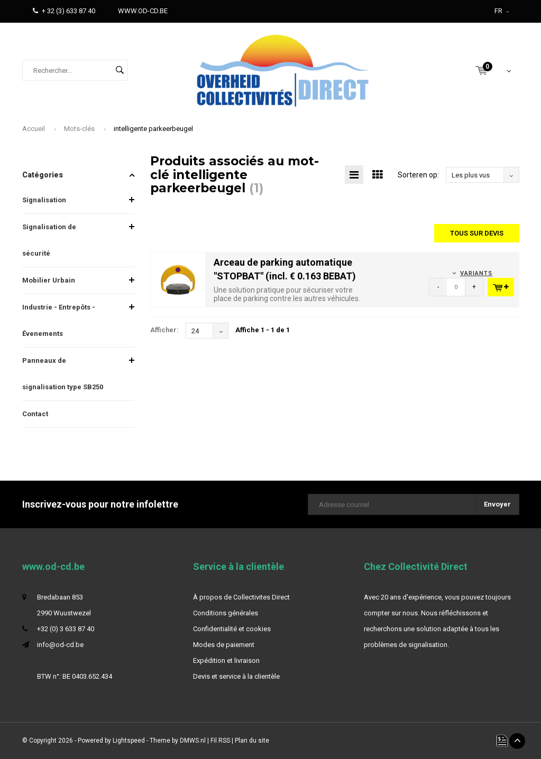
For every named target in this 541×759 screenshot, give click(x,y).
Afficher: (164, 330)
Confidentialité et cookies (232, 629)
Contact (35, 414)
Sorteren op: (418, 175)
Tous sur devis (476, 233)
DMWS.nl (193, 740)
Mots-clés (79, 129)
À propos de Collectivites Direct (241, 597)
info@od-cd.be (60, 645)
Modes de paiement (223, 645)
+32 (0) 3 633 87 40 (65, 629)
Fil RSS (220, 740)
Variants (476, 273)
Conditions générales (225, 613)
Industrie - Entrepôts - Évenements (58, 320)
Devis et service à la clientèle (236, 676)
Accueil (33, 129)
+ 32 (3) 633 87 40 (64, 11)
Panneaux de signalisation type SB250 (62, 374)
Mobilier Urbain (48, 280)
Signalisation (44, 200)
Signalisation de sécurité (49, 240)
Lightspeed (129, 740)
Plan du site (252, 740)
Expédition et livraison (226, 660)
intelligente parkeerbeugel (153, 129)
